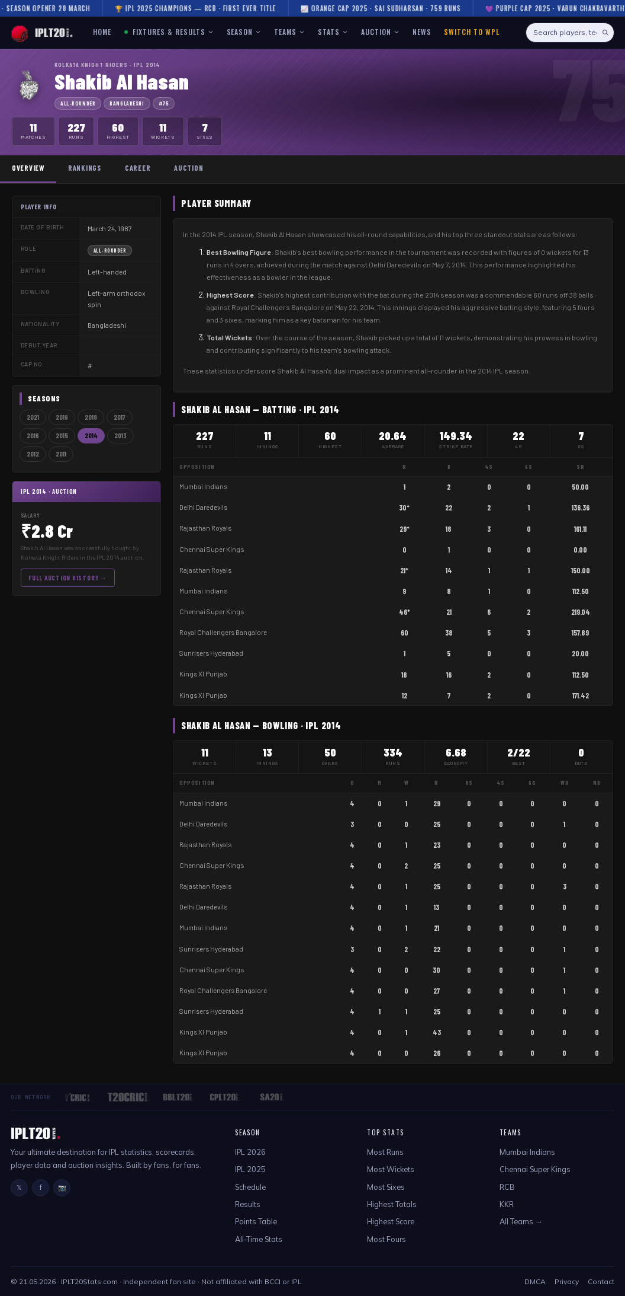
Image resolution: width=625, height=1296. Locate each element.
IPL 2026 (250, 1152)
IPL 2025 (250, 1169)
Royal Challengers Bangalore (223, 632)
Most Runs (385, 1152)
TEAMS (289, 32)
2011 (61, 454)
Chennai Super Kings (211, 549)
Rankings (84, 168)
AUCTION (380, 32)
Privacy (567, 1281)
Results (247, 1204)
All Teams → (521, 1221)
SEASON (244, 32)
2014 (91, 435)
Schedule (250, 1187)
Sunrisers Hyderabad (211, 653)
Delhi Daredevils (203, 507)
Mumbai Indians (203, 486)
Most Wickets (390, 1169)
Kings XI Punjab (203, 674)
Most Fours (386, 1239)
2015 (62, 435)
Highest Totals (392, 1204)
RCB (507, 1187)
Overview (28, 168)
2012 (33, 454)
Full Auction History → (67, 578)
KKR (507, 1204)
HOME (102, 32)
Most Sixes (386, 1187)
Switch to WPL (471, 32)
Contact (601, 1281)
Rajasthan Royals (205, 528)
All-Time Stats (258, 1239)
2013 (120, 435)
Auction (188, 168)
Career (137, 168)
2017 (119, 417)
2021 (33, 417)
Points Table (256, 1221)
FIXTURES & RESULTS (168, 32)
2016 (33, 435)
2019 (62, 417)
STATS (333, 32)
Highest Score (390, 1221)
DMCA (535, 1281)
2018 (91, 417)
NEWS (422, 32)
